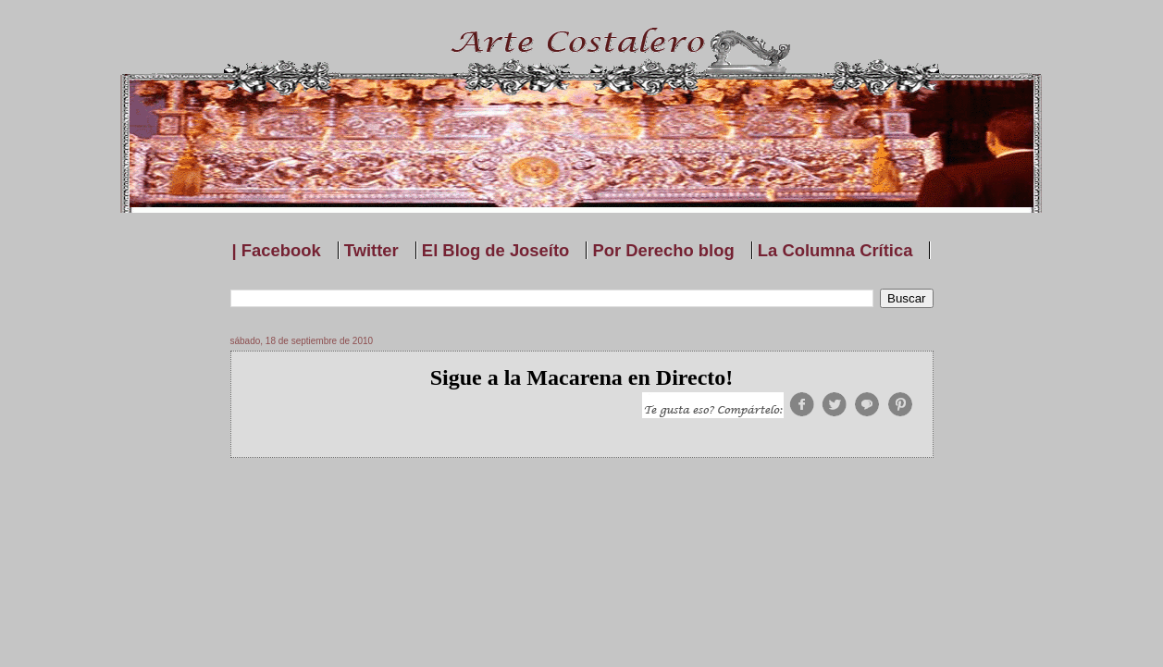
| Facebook (276, 250)
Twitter (371, 250)
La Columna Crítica (835, 250)
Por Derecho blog (663, 250)
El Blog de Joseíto (495, 250)
